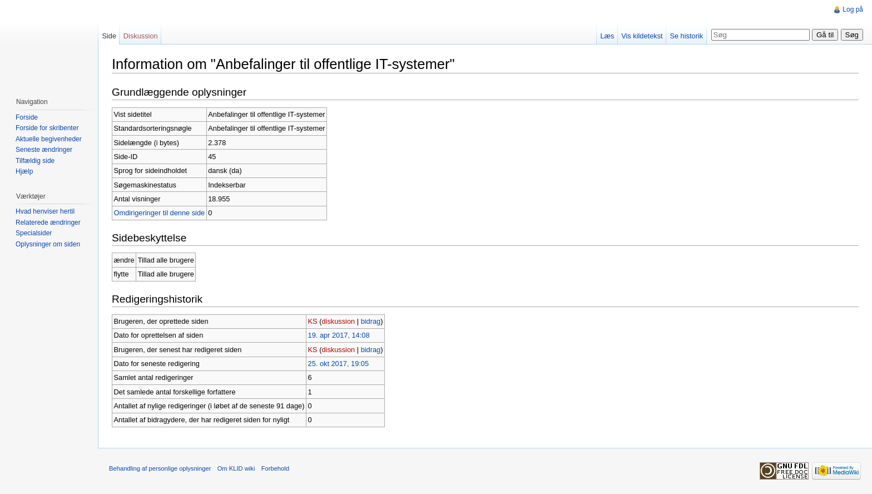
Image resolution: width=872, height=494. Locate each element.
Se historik (686, 36)
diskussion (338, 321)
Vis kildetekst (641, 36)
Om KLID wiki (236, 468)
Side (109, 36)
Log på (853, 9)
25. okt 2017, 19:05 (338, 363)
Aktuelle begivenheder (49, 139)
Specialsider (34, 233)
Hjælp (24, 171)
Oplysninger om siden (48, 244)
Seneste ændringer (44, 150)
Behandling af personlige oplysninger (160, 468)
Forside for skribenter (47, 128)
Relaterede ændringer (48, 222)
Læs (607, 36)
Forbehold (275, 468)
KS (313, 321)
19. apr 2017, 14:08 (339, 335)
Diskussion (140, 36)
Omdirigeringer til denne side (159, 213)
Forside (27, 117)
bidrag (371, 321)
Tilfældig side (35, 161)
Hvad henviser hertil (45, 211)
